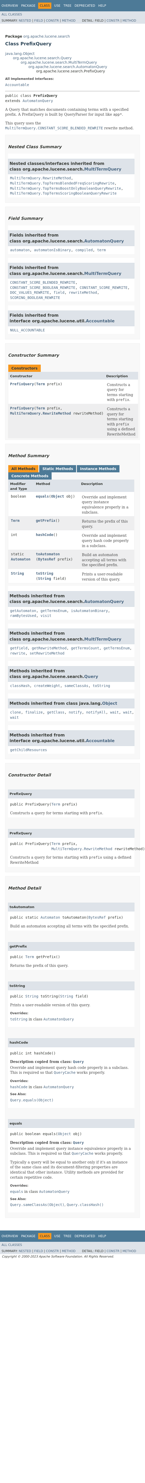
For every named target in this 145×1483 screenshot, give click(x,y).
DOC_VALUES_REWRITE (29, 292)
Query (91, 676)
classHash (20, 686)
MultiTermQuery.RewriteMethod (40, 178)
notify (75, 712)
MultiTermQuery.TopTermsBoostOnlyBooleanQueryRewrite (65, 188)
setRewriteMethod (47, 653)
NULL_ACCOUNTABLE (27, 330)
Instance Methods (98, 469)
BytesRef (46, 559)
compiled (84, 250)
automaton (20, 250)
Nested (25, 20)
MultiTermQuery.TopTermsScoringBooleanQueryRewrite (63, 193)
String (17, 573)
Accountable (17, 85)
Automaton (20, 559)
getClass (55, 712)
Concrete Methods (30, 476)
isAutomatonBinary (89, 611)
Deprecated (85, 5)
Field (38, 20)
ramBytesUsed (23, 616)
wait (114, 712)
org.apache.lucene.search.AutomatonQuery (67, 67)
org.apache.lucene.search (46, 36)
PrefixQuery (22, 384)
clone (15, 712)
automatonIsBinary (52, 250)
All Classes (12, 14)
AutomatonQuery (37, 101)
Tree (67, 5)
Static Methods (57, 469)
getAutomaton (23, 611)
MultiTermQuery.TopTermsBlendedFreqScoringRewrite (62, 183)
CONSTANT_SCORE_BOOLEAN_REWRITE (42, 288)
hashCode (44, 535)
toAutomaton (48, 554)
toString (44, 573)
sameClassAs (76, 686)
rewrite (17, 653)
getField (18, 648)
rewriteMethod (83, 292)
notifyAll (96, 712)
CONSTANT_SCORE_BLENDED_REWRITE (42, 282)
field (59, 292)
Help (102, 5)
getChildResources (28, 750)
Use (57, 5)
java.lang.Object (20, 54)
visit (46, 616)
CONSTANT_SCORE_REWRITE (103, 288)
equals (42, 496)
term (101, 250)
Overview (10, 5)
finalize (34, 712)
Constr (52, 20)
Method (69, 20)
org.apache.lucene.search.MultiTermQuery (59, 62)
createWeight (47, 686)
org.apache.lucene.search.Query (42, 58)
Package (28, 5)
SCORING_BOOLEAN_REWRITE (35, 298)
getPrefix (45, 520)
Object (57, 496)
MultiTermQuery (102, 169)
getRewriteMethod (49, 648)
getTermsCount (85, 648)
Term (40, 384)
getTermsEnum (54, 611)
